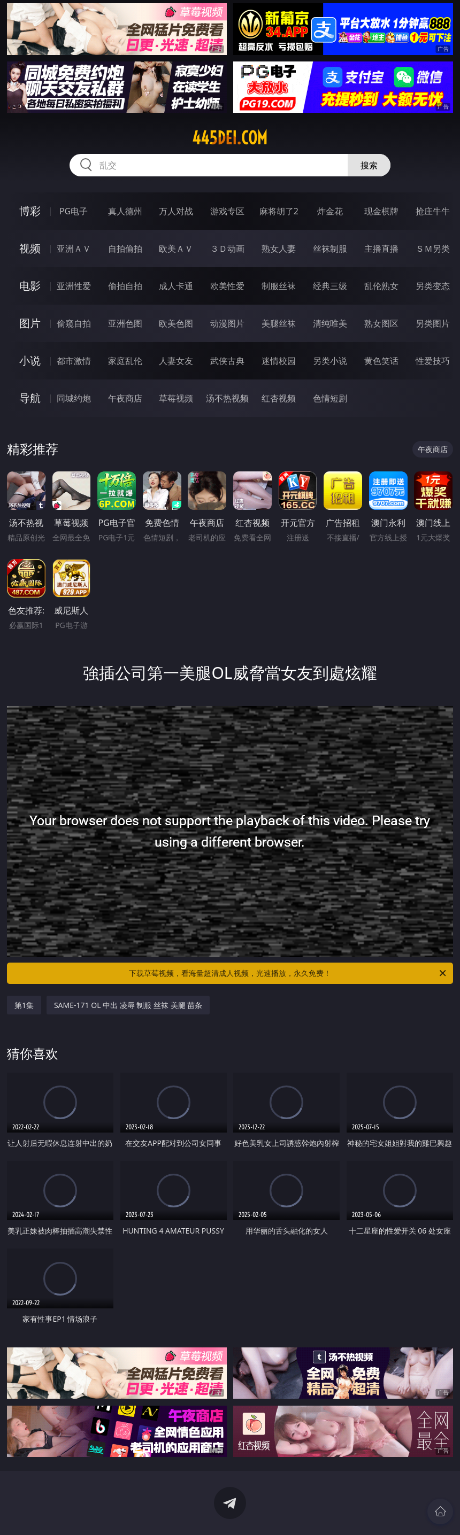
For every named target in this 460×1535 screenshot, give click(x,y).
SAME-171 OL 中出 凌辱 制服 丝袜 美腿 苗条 (128, 1005)
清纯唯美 (330, 323)
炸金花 (330, 211)
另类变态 (433, 286)
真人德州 (125, 211)
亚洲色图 (125, 323)
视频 (30, 248)
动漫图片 (227, 323)
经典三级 (330, 286)
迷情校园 (279, 361)
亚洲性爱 (74, 286)
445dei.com (229, 138)
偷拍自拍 (125, 286)
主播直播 (381, 248)
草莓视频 (176, 398)
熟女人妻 (279, 248)
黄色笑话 (381, 361)
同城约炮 (74, 398)
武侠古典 (227, 361)
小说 (30, 360)
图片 (30, 323)
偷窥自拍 (74, 323)
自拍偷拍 (125, 248)
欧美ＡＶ (176, 248)
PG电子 (73, 211)
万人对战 (176, 211)
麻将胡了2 (278, 211)
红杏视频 (279, 398)
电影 (30, 285)
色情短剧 (330, 398)
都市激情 (74, 361)
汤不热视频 (227, 398)
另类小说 (330, 361)
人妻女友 (176, 361)
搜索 (369, 165)
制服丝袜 (279, 286)
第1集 (24, 1005)
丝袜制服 (330, 248)
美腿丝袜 (279, 323)
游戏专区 (227, 211)
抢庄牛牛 (433, 211)
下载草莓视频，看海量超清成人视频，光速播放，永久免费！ (288, 973)
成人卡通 (176, 286)
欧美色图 (176, 323)
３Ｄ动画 (227, 248)
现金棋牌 (381, 211)
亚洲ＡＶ (74, 248)
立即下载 (305, 1511)
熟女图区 (381, 323)
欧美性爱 (227, 286)
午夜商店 (125, 398)
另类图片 (433, 323)
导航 (30, 398)
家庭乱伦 (125, 361)
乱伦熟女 (381, 286)
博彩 (30, 211)
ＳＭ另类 (433, 248)
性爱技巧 (433, 361)
